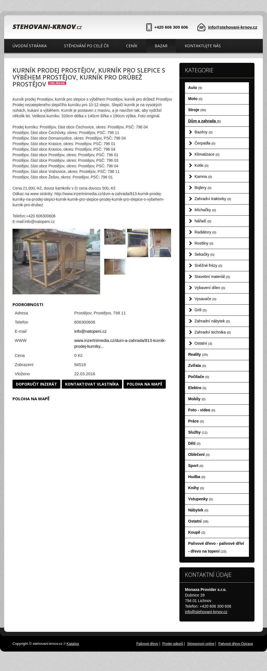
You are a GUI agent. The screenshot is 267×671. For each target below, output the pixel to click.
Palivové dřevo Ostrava (235, 644)
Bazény (204, 132)
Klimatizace (207, 154)
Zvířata (197, 365)
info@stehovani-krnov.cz (232, 27)
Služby (198, 432)
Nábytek (198, 510)
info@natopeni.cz (90, 331)
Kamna (203, 176)
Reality (198, 354)
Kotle (202, 165)
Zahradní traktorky (213, 199)
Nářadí (203, 221)
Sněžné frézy (208, 265)
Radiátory (205, 232)
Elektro (197, 388)
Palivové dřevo (147, 644)
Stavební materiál (212, 276)
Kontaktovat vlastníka (92, 384)
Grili (201, 310)
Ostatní (203, 343)
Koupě (197, 532)
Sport (196, 465)
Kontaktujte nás (203, 45)
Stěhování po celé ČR (86, 45)
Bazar (161, 45)
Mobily (197, 399)
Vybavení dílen (210, 287)
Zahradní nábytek (212, 321)
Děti (194, 443)
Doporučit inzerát (36, 384)
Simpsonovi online (200, 644)
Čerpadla (205, 143)
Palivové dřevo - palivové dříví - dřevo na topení (216, 547)
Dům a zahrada (204, 121)
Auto (195, 87)
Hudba (197, 476)
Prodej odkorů (172, 644)
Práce (196, 421)
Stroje (197, 110)
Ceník (131, 45)
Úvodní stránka (30, 45)
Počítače (198, 376)
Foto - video (201, 410)
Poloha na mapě (144, 384)
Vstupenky (200, 499)
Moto (195, 98)
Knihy (196, 488)
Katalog (72, 644)
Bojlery (203, 187)
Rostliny (204, 243)
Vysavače (205, 299)
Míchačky (205, 210)
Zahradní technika (213, 332)
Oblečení (199, 454)
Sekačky (204, 254)
